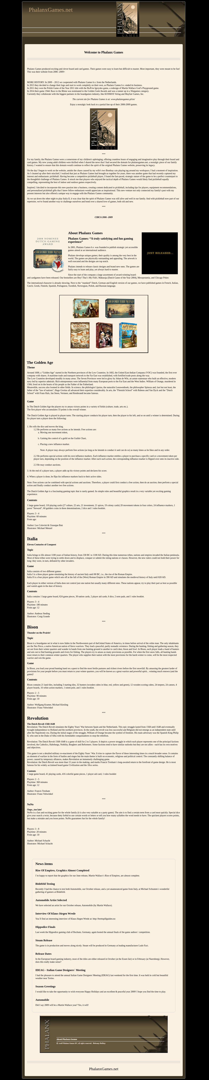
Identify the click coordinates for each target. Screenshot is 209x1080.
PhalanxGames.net (51, 10)
